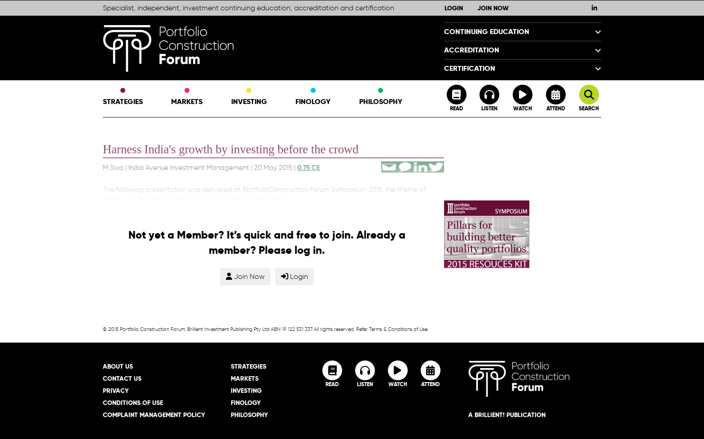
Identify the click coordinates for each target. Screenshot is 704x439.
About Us (118, 366)
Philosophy (380, 97)
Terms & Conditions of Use (398, 329)
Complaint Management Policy (154, 415)
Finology (312, 97)
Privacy (116, 391)
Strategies (123, 97)
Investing (249, 97)
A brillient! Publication (507, 415)
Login (453, 8)
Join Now (493, 8)
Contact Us (122, 378)
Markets (186, 97)
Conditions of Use (133, 403)
